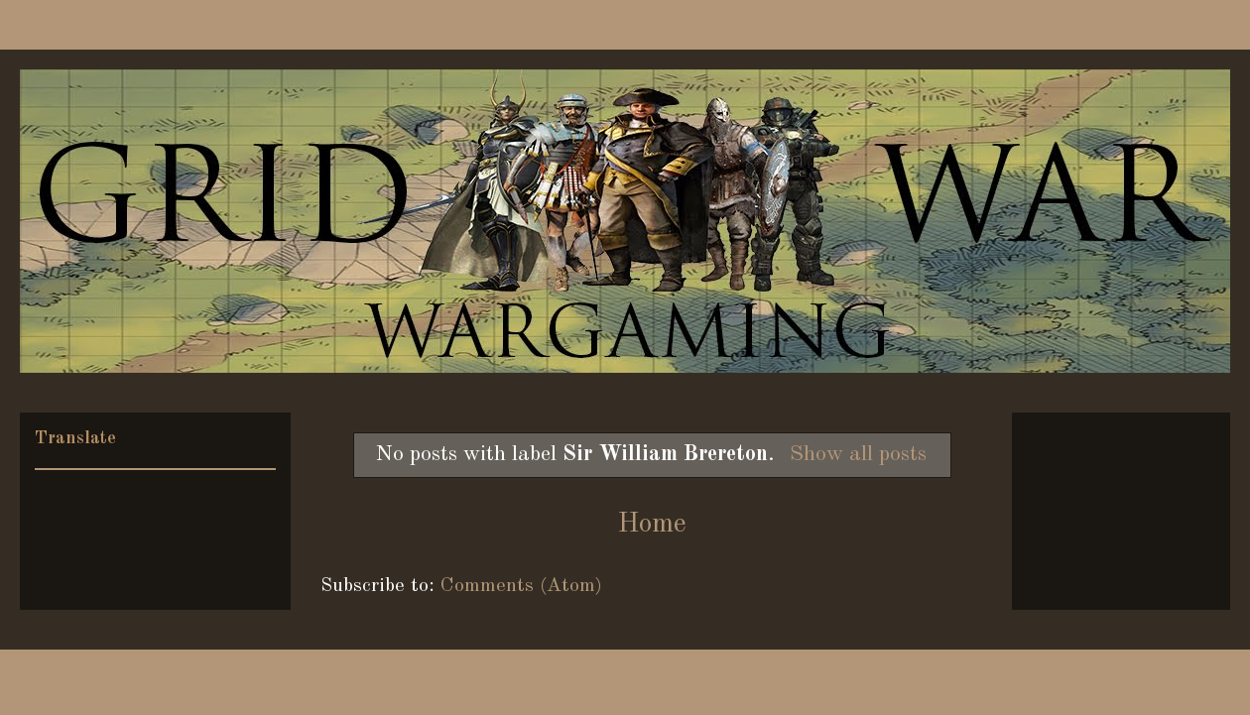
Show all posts (858, 454)
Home (652, 524)
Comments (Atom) (521, 586)
